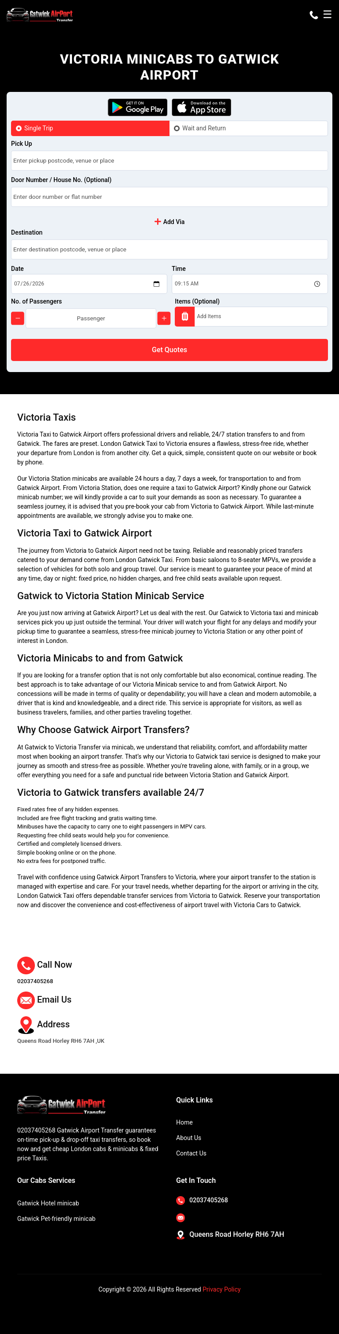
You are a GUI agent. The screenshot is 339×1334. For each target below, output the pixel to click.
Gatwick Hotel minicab (48, 1203)
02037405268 (35, 981)
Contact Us (191, 1153)
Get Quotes (169, 350)
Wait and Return (204, 128)
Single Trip (38, 128)
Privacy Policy (222, 1289)
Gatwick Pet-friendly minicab (56, 1218)
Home (184, 1122)
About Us (188, 1137)
